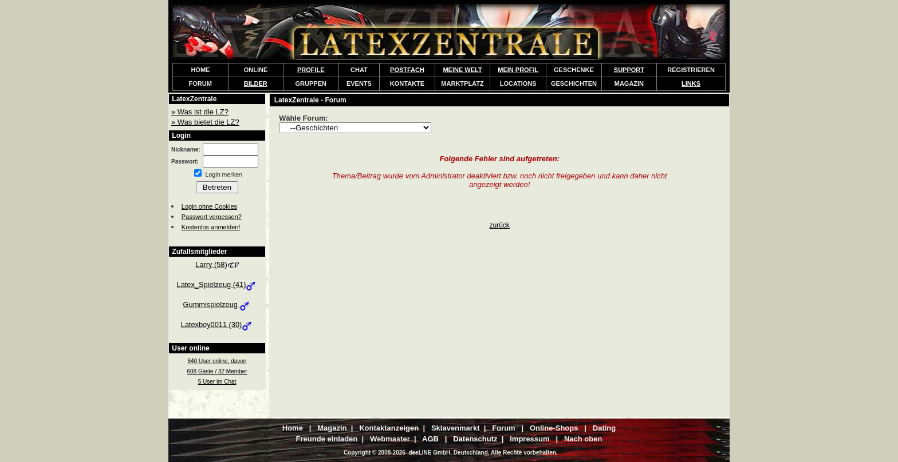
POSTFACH (407, 69)
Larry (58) (216, 264)
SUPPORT (629, 69)
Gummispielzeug (217, 304)
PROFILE (311, 69)
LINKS (691, 83)
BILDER (255, 83)
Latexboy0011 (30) (217, 324)
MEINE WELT (462, 69)
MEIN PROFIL (518, 69)
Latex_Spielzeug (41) (217, 284)
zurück (500, 225)
